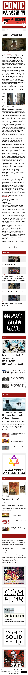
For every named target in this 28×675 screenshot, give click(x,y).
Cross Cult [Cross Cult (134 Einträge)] (12, 544)
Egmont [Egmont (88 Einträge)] (10, 546)
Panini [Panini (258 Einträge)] (12, 555)
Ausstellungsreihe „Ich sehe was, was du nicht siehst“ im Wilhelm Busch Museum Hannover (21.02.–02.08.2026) (18, 386)
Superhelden (12, 243)
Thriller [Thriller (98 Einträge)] (12, 562)
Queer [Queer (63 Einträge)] (20, 555)
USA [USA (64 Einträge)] (14, 562)
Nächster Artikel (13, 247)
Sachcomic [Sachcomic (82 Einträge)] (11, 557)
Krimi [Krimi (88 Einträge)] (17, 551)
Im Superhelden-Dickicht (8, 264)
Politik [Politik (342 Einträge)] (16, 555)
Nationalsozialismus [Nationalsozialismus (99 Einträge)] (6, 555)
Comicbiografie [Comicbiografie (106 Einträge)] (21, 542)
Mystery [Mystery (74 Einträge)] (15, 552)
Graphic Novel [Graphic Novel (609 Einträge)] (15, 548)
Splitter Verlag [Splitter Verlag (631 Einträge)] (13, 560)
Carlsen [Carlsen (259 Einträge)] (8, 542)
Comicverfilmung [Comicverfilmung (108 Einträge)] (5, 544)
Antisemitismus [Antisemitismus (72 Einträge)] (4, 540)
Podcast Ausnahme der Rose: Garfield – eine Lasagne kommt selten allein (18, 440)
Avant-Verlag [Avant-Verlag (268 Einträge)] (17, 540)
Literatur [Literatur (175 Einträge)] (4, 553)
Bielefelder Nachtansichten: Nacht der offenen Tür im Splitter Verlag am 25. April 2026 (18, 372)
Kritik (3, 262)
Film (3, 301)
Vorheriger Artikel (14, 246)
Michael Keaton (5, 243)
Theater (17, 243)
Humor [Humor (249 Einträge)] (8, 551)
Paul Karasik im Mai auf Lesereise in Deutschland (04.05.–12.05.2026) (17, 378)
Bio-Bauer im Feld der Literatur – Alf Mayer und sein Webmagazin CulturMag (18, 528)
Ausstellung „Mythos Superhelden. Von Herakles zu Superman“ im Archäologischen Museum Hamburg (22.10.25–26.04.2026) (13, 278)
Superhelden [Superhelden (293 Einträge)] (6, 563)
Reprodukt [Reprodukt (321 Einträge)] (5, 557)
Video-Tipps (5, 478)
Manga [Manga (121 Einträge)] (8, 553)
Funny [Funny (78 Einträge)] (22, 546)
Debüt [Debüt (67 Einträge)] (19, 544)
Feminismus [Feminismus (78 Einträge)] (19, 546)
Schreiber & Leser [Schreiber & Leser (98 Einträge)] (17, 557)
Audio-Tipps (5, 394)
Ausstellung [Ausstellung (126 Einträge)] (10, 540)
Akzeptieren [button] (24, 671)
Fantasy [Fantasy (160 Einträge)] (15, 546)
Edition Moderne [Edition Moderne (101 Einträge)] (5, 546)
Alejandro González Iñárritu (13, 241)
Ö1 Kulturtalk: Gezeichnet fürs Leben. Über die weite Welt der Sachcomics (12, 415)
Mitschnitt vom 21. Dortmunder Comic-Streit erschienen (12, 499)
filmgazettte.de (5, 196)
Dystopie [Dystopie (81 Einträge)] (21, 544)
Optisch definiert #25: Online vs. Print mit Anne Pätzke (18, 433)
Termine (3, 274)
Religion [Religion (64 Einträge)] (22, 555)
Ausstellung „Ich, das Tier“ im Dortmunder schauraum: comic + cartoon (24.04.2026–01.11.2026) (13, 359)
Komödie (22, 241)
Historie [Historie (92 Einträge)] (23, 548)
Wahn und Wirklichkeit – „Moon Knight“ (12, 292)
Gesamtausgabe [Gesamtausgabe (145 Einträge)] (6, 548)
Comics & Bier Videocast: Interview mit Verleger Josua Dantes (18, 521)
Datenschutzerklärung (14, 673)
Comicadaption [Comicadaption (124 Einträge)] (14, 542)
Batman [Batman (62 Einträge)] (22, 540)
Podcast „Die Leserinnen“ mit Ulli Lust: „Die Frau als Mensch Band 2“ (18, 447)
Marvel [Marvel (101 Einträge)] (12, 553)
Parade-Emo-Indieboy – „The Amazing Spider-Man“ (12, 304)
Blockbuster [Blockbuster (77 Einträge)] (4, 542)
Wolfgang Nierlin (8, 54)
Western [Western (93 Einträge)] (17, 562)
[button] (14, 20)
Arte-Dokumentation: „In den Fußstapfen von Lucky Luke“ (16, 514)
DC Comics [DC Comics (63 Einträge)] (16, 544)
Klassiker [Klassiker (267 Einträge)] (13, 551)
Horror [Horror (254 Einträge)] (4, 551)
